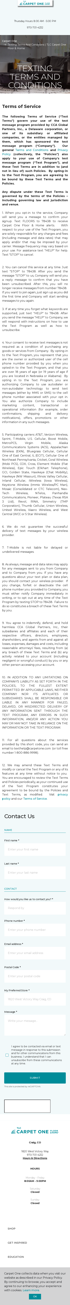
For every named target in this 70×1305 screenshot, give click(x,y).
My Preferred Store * (16, 990)
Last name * (11, 863)
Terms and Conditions (31, 150)
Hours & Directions (35, 1158)
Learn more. (31, 1290)
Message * (10, 1012)
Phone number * (14, 921)
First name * (11, 840)
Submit (35, 1077)
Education (16, 1256)
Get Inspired (17, 1242)
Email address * (13, 944)
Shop (11, 1228)
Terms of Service (35, 798)
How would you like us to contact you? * (28, 899)
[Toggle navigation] (5, 7)
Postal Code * (12, 967)
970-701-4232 (35, 27)
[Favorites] (61, 7)
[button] (57, 7)
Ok (35, 1296)
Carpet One (9, 41)
